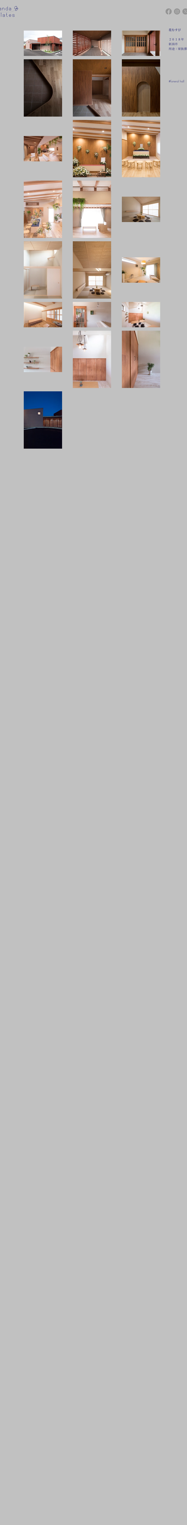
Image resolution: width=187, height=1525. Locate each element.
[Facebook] (169, 11)
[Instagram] (177, 11)
